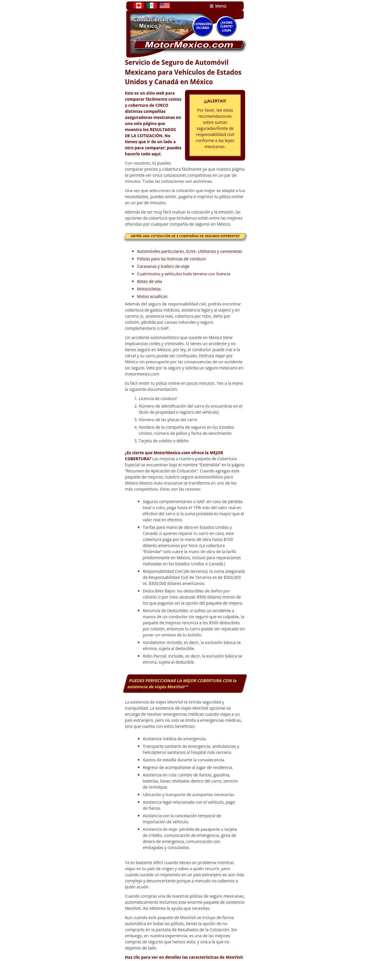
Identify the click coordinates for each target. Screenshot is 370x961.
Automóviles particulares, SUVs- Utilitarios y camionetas (189, 251)
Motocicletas (149, 289)
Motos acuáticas (152, 296)
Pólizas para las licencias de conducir (171, 259)
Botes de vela (149, 281)
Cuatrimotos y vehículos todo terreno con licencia (183, 274)
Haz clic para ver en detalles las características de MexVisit (184, 957)
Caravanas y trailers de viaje (163, 266)
